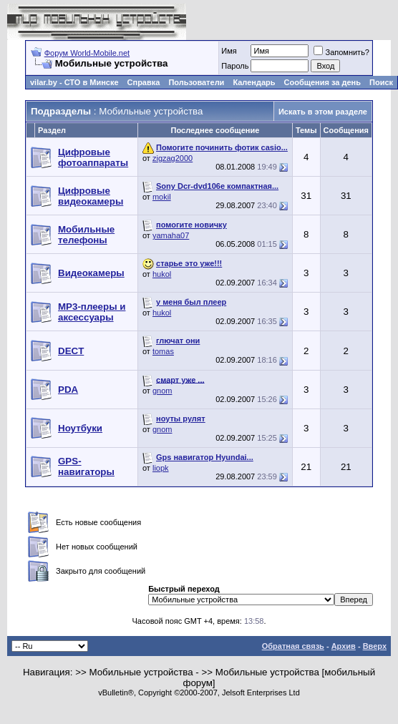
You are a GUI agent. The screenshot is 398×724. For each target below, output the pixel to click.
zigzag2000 (172, 158)
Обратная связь (293, 646)
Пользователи (196, 82)
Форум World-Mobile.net (87, 53)
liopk (160, 468)
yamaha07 (170, 235)
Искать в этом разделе (322, 111)
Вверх (375, 646)
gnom (162, 390)
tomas (163, 351)
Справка (143, 82)
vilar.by (43, 82)
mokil (161, 196)
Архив (343, 646)
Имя (228, 51)
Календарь (254, 82)
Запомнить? (341, 52)
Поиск (381, 82)
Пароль (234, 66)
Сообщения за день (322, 82)
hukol (161, 274)
